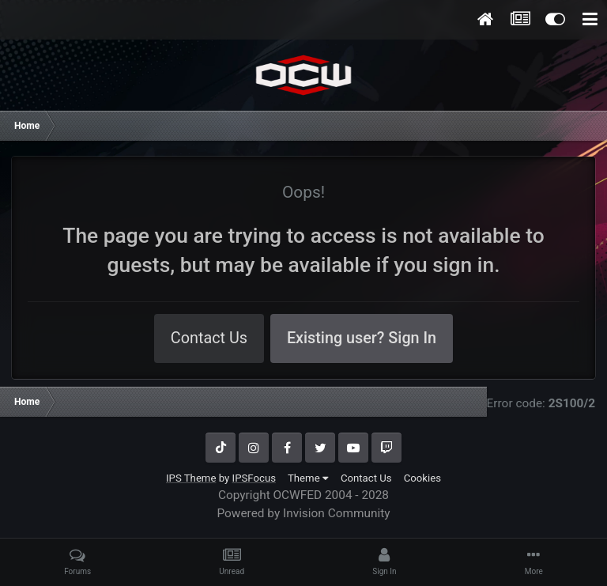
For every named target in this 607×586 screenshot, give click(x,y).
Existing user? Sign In (361, 338)
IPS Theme (191, 478)
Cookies (422, 478)
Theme (308, 478)
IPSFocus (254, 478)
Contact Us (209, 338)
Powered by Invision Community (303, 513)
